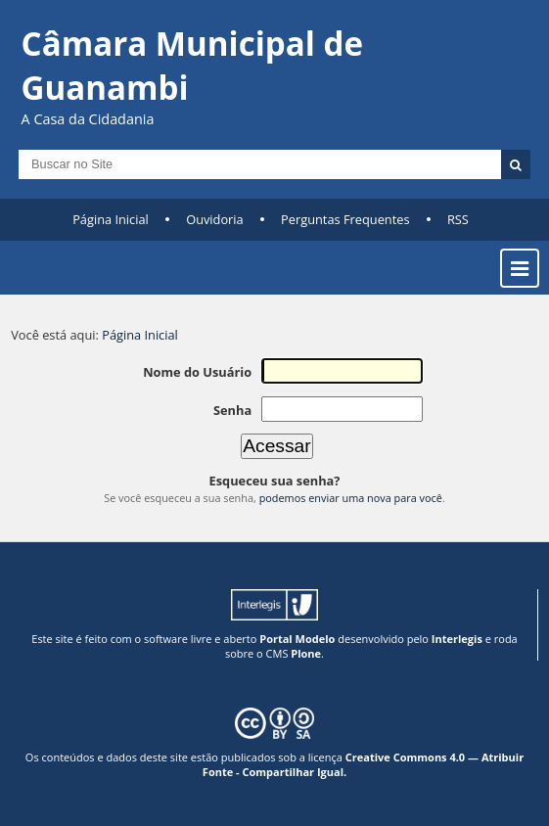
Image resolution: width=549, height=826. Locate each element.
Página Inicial (110, 219)
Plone (306, 653)
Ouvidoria (215, 219)
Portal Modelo (297, 638)
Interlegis (457, 638)
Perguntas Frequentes (345, 219)
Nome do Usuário (197, 372)
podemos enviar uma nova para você (350, 497)
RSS (458, 219)
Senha (232, 410)
